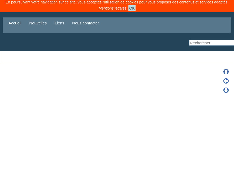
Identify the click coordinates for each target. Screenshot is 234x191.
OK (132, 8)
